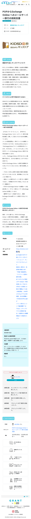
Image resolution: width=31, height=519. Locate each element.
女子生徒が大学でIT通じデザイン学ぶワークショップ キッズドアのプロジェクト (21, 259)
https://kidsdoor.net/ (22, 249)
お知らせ (4, 506)
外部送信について (21, 507)
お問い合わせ (10, 506)
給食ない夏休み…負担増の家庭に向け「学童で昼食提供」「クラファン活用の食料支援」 (21, 272)
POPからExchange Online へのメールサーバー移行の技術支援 (20, 429)
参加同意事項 (26, 506)
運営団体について (18, 506)
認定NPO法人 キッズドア (17, 25)
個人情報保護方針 (12, 507)
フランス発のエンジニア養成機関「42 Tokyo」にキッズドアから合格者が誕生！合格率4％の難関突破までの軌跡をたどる (22, 311)
